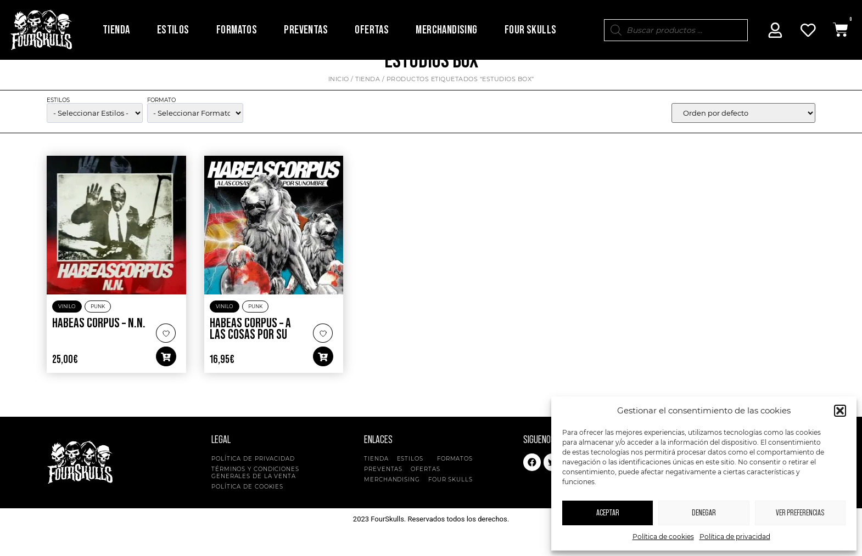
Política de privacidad (734, 536)
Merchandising (446, 30)
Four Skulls (530, 30)
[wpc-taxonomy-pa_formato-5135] (195, 131)
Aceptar (607, 513)
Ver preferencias (800, 513)
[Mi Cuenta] (775, 30)
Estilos (173, 30)
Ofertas (372, 30)
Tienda (116, 30)
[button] (840, 410)
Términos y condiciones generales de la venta (255, 491)
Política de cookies (663, 536)
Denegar (704, 513)
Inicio (338, 97)
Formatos (236, 30)
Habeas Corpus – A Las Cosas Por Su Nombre (250, 353)
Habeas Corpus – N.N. (98, 341)
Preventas (306, 30)
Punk (98, 325)
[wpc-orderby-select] (743, 131)
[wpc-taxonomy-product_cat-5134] (95, 131)
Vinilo (67, 325)
